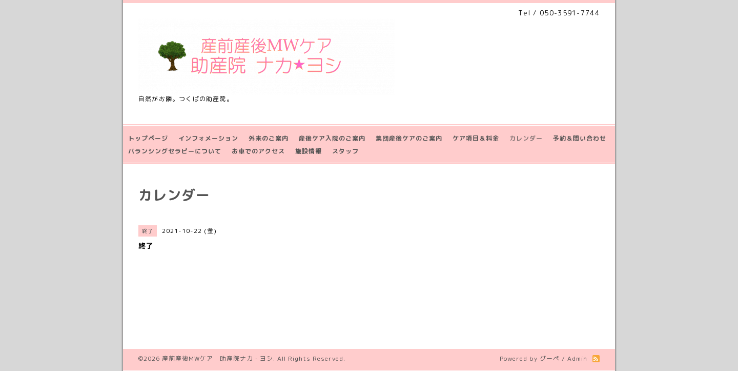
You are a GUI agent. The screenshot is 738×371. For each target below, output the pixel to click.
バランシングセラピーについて (174, 151)
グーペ (550, 358)
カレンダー (526, 138)
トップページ (148, 138)
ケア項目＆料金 (476, 138)
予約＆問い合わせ (579, 138)
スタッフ (345, 151)
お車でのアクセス (258, 151)
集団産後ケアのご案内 (409, 138)
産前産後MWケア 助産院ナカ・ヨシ (217, 358)
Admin (577, 358)
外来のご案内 (269, 138)
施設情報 (308, 151)
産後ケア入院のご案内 (332, 138)
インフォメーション (208, 138)
